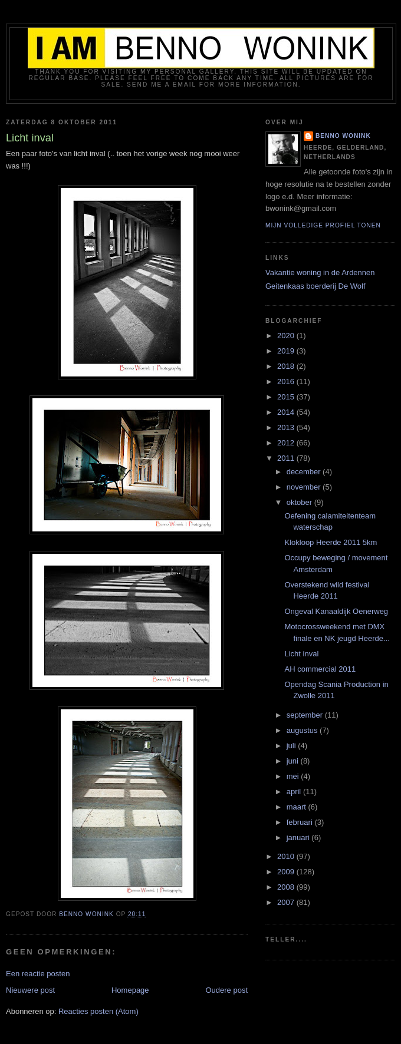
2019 (287, 350)
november (305, 487)
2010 (287, 856)
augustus (303, 730)
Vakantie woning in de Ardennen (320, 272)
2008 (287, 887)
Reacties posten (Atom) (98, 1011)
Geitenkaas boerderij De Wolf (315, 286)
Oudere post (226, 990)
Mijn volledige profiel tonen (323, 225)
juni (294, 760)
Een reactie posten (38, 973)
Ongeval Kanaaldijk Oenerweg (336, 611)
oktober (300, 502)
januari (299, 837)
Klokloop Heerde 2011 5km (330, 542)
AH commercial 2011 (320, 669)
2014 (287, 412)
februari (301, 822)
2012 (287, 442)
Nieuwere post (30, 990)
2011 (287, 458)
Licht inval (301, 653)
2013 (287, 427)
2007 (287, 902)
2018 (287, 366)
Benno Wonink (343, 136)
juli (292, 745)
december (305, 471)
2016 (287, 381)
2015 (287, 396)
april (295, 791)
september (306, 715)
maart (297, 806)
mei (294, 776)
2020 (287, 335)
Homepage (130, 990)
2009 (287, 871)
